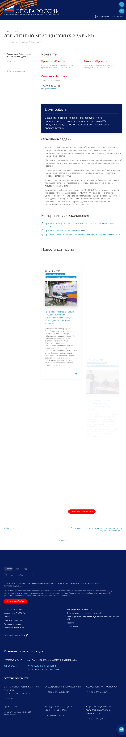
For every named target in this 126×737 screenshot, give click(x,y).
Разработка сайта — (16, 635)
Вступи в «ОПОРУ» (15, 601)
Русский (8, 569)
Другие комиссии (15, 71)
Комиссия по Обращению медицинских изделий (18, 55)
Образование (72, 626)
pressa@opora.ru (10, 714)
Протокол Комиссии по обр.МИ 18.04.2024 (65, 230)
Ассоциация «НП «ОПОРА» (15, 613)
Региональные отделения (41, 665)
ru (122, 11)
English (18, 569)
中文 (25, 569)
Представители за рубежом (43, 669)
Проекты (70, 623)
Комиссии (35, 42)
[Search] (18, 575)
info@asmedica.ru (49, 89)
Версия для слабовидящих (109, 16)
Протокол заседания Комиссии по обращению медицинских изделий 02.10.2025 (82, 235)
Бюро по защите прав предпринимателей (84, 613)
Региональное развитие (13, 624)
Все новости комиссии (82, 511)
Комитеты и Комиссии (18, 42)
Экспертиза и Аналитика (14, 628)
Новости (10, 61)
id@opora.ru (10, 665)
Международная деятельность (79, 609)
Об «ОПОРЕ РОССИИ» (13, 609)
